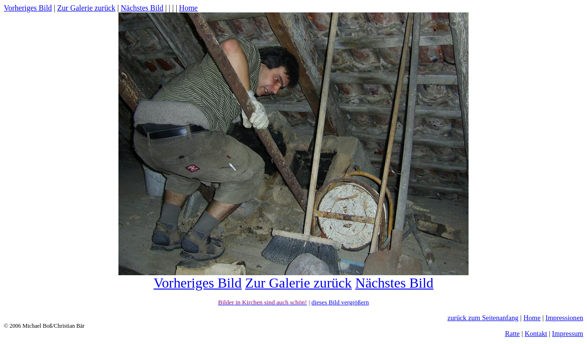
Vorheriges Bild (28, 8)
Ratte (512, 333)
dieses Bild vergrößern (340, 302)
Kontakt (535, 333)
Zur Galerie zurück (86, 8)
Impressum (567, 333)
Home (188, 8)
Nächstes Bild (142, 8)
